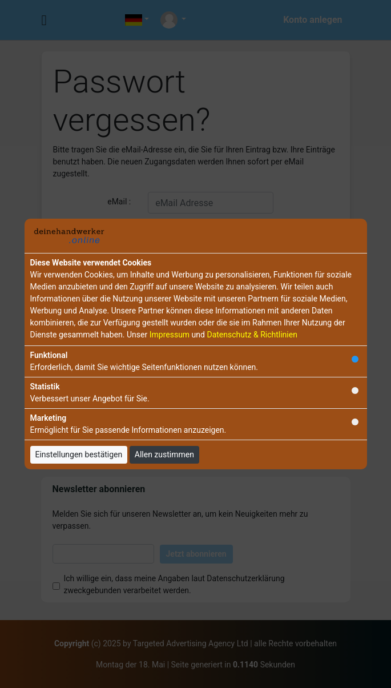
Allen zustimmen (164, 454)
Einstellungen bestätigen (79, 454)
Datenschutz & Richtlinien (252, 334)
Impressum (170, 334)
